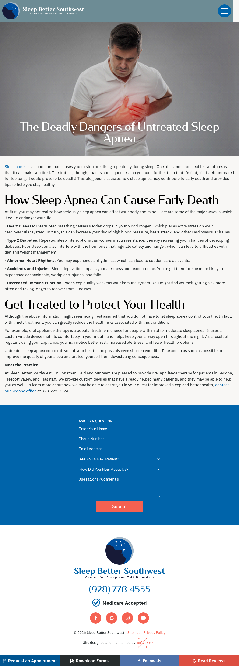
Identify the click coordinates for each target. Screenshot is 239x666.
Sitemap (134, 632)
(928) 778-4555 (119, 590)
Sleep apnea (16, 166)
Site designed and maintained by (117, 642)
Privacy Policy (154, 632)
